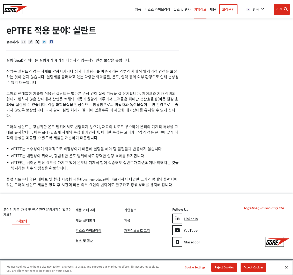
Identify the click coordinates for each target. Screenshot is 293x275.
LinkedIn (185, 218)
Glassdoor (186, 242)
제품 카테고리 (85, 210)
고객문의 (228, 9)
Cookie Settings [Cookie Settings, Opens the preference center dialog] (195, 267)
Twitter (37, 42)
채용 (127, 220)
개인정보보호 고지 (137, 231)
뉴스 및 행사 (84, 241)
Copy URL (30, 42)
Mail (23, 42)
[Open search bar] (282, 9)
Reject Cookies (224, 267)
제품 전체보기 (85, 220)
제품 (138, 9)
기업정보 (130, 210)
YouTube (185, 230)
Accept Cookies (253, 267)
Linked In (44, 42)
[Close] (286, 267)
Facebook (51, 42)
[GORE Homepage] (15, 9)
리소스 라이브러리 (88, 231)
